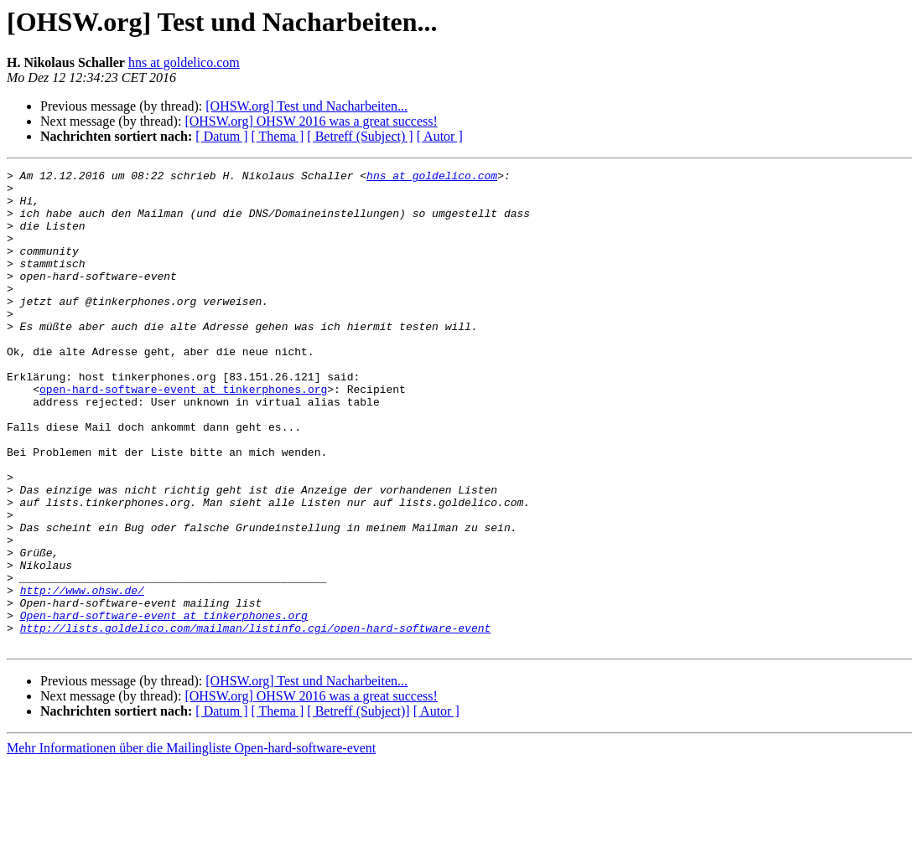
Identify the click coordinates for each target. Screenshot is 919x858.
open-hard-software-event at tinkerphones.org (183, 434)
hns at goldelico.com (184, 62)
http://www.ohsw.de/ (82, 675)
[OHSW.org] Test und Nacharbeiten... (306, 106)
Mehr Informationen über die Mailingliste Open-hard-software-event (191, 843)
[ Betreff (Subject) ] (360, 136)
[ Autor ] (440, 136)
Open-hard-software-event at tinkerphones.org (164, 705)
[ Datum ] (221, 136)
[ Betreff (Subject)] (358, 806)
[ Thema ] (278, 136)
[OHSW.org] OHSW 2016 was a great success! (310, 121)
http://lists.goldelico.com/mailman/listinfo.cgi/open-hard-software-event (255, 720)
